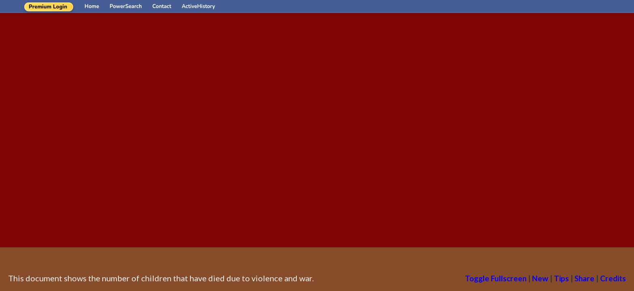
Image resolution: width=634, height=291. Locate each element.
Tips (561, 278)
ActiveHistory (198, 6)
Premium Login (48, 7)
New (540, 278)
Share (584, 278)
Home (92, 6)
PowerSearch (126, 6)
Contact (161, 6)
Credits (613, 278)
